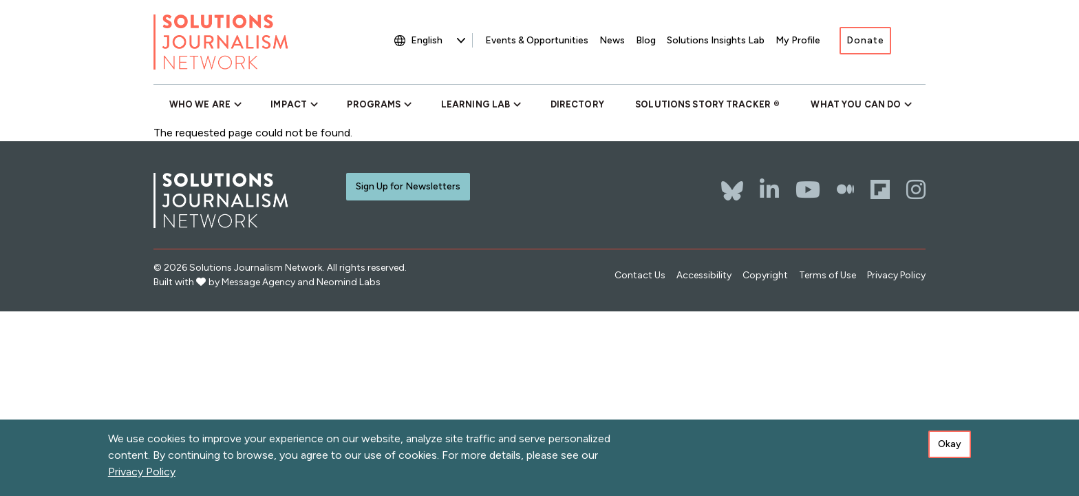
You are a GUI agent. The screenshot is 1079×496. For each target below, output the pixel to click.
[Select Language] (438, 40)
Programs (373, 104)
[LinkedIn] (769, 189)
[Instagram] (916, 189)
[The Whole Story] (845, 189)
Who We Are (200, 104)
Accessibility (703, 275)
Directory (577, 104)
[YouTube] (807, 189)
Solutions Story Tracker (703, 104)
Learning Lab (475, 104)
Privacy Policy (896, 275)
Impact (288, 104)
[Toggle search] (915, 42)
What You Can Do (856, 104)
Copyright (765, 275)
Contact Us (640, 275)
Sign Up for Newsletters (408, 186)
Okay (949, 447)
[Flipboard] (880, 189)
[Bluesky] (732, 184)
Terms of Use (827, 275)
